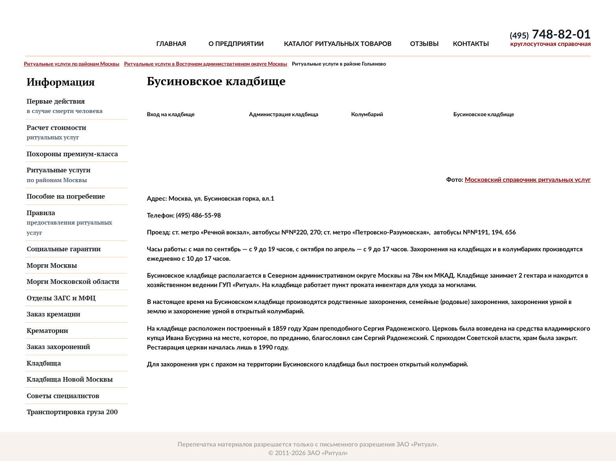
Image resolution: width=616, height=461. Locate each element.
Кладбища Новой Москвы (70, 379)
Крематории (47, 330)
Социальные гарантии (64, 248)
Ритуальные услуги (76, 175)
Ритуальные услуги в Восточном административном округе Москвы (205, 64)
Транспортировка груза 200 (72, 411)
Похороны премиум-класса (72, 153)
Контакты (471, 44)
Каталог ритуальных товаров (338, 44)
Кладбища (44, 363)
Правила (76, 223)
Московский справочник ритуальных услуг (528, 180)
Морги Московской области (73, 281)
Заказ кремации (53, 313)
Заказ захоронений (58, 346)
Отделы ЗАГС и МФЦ (61, 297)
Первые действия (76, 106)
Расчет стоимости (76, 133)
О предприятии (236, 44)
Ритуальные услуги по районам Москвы (71, 64)
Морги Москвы (52, 265)
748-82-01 (550, 35)
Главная (171, 44)
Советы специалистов (63, 395)
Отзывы (424, 44)
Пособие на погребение (66, 196)
